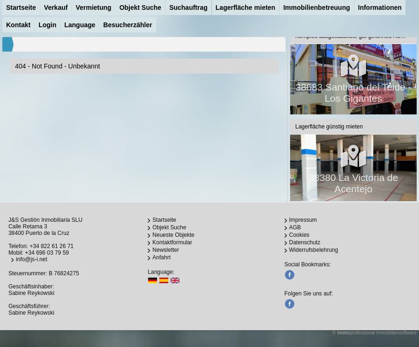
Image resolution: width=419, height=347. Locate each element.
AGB (295, 227)
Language (79, 25)
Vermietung (93, 7)
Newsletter (165, 250)
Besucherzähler (127, 25)
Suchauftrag (188, 7)
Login (47, 25)
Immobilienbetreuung (316, 7)
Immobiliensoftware (396, 332)
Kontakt (18, 25)
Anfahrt (161, 257)
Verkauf (56, 7)
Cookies (299, 235)
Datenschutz (305, 242)
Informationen (380, 7)
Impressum (303, 220)
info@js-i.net (31, 259)
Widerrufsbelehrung (313, 250)
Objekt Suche (140, 7)
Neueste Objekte (173, 235)
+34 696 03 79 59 (47, 252)
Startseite (21, 7)
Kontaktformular (172, 242)
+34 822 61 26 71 (52, 246)
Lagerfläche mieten (246, 7)
